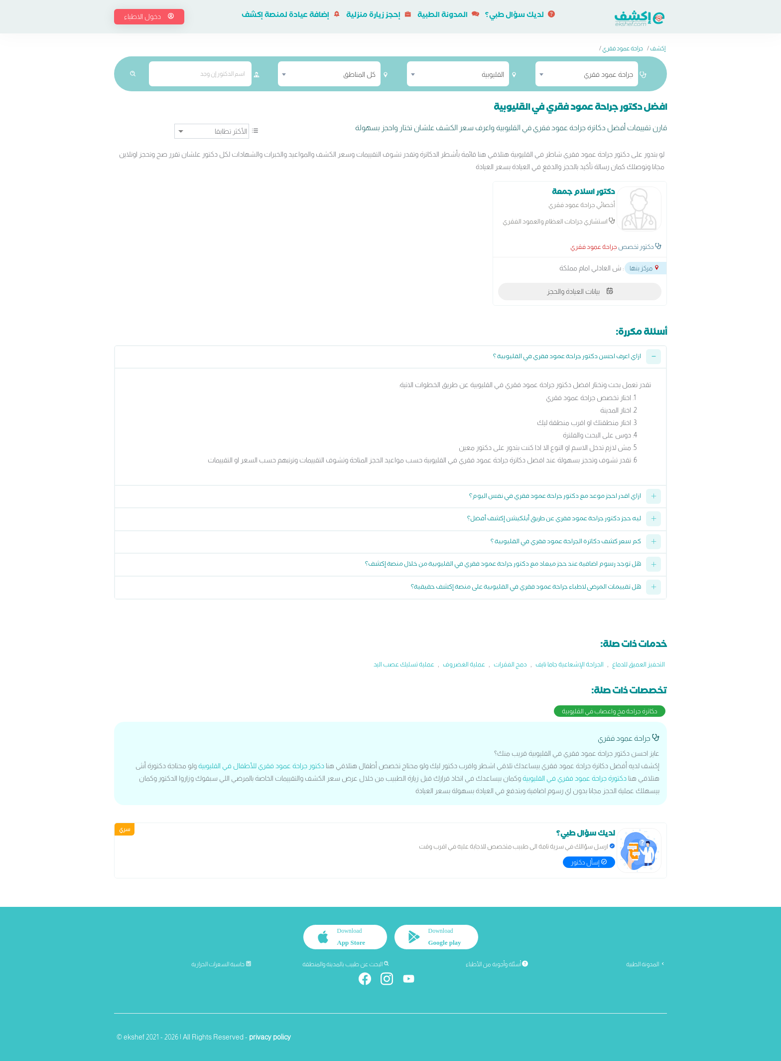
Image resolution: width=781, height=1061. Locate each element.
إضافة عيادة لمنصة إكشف (291, 15)
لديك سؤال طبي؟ (520, 15)
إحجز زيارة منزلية (378, 15)
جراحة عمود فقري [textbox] (608, 74)
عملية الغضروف (464, 664)
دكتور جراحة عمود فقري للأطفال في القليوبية (261, 766)
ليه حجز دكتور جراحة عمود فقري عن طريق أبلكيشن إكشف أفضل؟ (554, 519)
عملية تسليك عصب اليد (404, 664)
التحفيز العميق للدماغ (638, 664)
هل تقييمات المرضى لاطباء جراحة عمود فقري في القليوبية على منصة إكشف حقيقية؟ (526, 588)
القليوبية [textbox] (493, 74)
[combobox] (586, 73)
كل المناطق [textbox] (359, 74)
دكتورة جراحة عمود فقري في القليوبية (574, 778)
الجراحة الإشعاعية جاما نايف (569, 664)
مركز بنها (645, 268)
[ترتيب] (211, 131)
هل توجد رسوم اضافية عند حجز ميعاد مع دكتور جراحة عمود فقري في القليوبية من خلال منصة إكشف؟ (503, 565)
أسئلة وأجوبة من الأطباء (497, 964)
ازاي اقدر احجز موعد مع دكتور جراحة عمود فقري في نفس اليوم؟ (555, 497)
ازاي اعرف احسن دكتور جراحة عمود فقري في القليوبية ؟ (567, 357)
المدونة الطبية (448, 15)
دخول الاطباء (149, 16)
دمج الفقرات (510, 664)
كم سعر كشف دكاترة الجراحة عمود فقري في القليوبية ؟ (566, 542)
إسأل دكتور (589, 862)
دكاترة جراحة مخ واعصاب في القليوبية (609, 711)
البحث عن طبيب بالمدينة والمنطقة (346, 964)
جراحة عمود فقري (622, 48)
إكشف (657, 48)
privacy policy (270, 1037)
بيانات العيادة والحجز (580, 291)
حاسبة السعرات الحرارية (221, 964)
